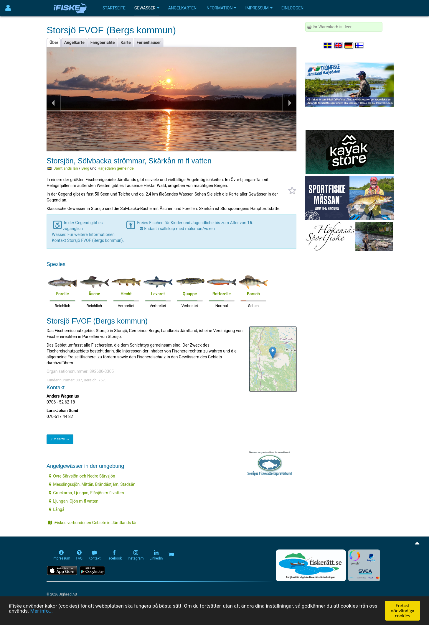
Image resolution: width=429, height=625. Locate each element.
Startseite (114, 8)
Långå (56, 509)
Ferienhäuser (149, 42)
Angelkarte (74, 42)
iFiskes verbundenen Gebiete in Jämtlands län (93, 522)
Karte (126, 42)
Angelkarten (182, 8)
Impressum (258, 8)
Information (220, 8)
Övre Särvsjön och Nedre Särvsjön (82, 476)
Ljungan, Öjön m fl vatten (73, 501)
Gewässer (146, 8)
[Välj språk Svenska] (328, 45)
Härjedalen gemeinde (116, 168)
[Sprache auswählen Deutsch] (349, 45)
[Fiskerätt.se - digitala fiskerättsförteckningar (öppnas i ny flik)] (311, 565)
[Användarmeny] (8, 8)
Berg (85, 168)
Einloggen (292, 8)
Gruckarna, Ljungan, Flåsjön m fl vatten (86, 493)
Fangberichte (102, 42)
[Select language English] (338, 45)
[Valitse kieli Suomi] (359, 45)
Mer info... (41, 611)
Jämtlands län (66, 168)
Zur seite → (60, 439)
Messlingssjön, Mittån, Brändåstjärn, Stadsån (92, 484)
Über (54, 42)
